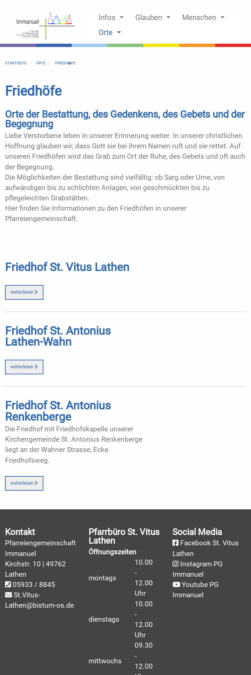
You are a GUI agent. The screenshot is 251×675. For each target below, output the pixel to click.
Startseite (15, 63)
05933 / (26, 585)
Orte (40, 63)
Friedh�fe (65, 63)
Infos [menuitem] (107, 17)
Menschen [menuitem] (199, 17)
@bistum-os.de (50, 605)
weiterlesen (24, 292)
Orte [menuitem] (106, 32)
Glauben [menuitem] (148, 17)
